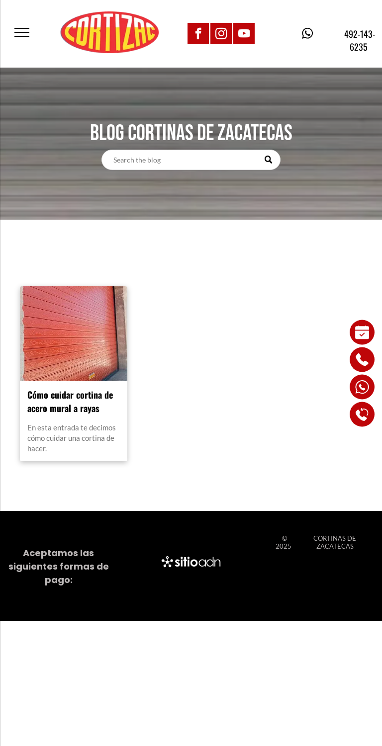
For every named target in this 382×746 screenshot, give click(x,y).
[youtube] (244, 35)
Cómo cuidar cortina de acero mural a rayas (70, 401)
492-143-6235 (358, 40)
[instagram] (221, 35)
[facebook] (198, 35)
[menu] (22, 32)
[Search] (191, 160)
